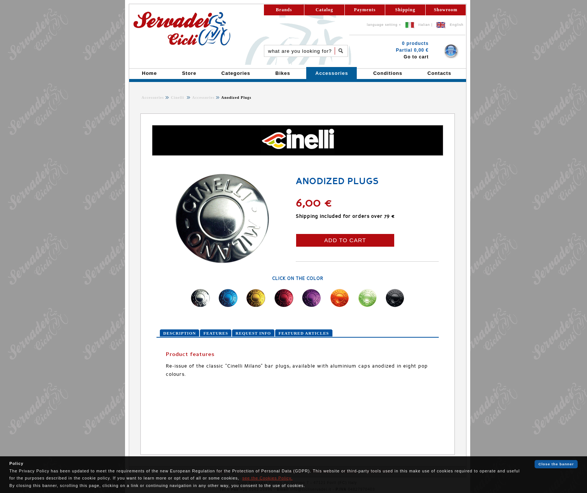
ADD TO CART (345, 240)
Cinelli (178, 97)
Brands (284, 9)
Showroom (445, 9)
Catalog (324, 9)
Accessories (153, 97)
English (456, 25)
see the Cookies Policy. (267, 478)
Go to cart (416, 57)
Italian (424, 25)
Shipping (405, 9)
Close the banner (556, 464)
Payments (365, 9)
